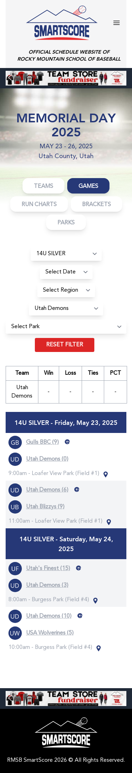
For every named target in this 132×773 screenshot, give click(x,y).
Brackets (96, 205)
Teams (43, 186)
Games (88, 186)
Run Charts (39, 205)
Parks (66, 223)
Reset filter (64, 345)
